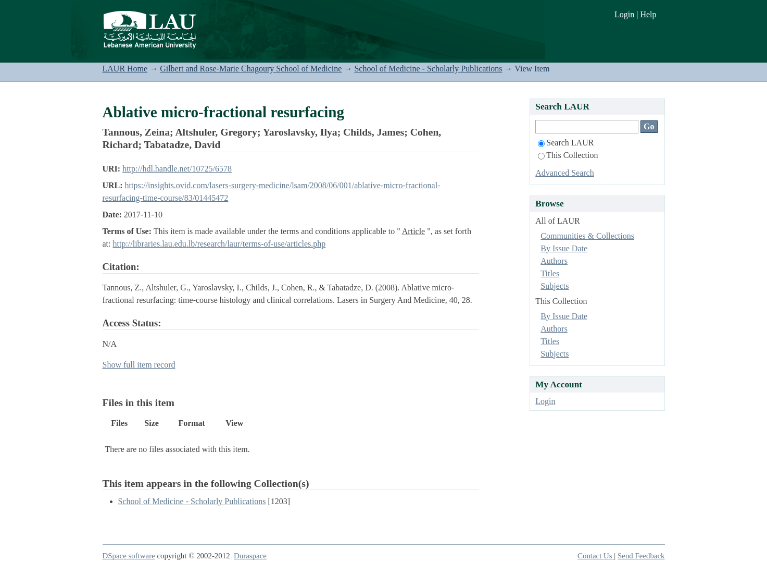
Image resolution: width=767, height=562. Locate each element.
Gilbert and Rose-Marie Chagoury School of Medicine (251, 68)
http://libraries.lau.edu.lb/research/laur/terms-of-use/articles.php (219, 243)
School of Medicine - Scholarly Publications (428, 68)
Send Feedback (641, 556)
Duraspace (250, 556)
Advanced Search (564, 172)
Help (648, 14)
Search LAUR (566, 142)
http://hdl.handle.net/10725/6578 (177, 168)
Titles (549, 273)
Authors (554, 260)
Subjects (554, 286)
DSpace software (129, 556)
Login (624, 14)
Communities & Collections (587, 235)
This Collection (568, 155)
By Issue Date (563, 248)
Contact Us (595, 556)
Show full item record (139, 364)
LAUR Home (125, 68)
